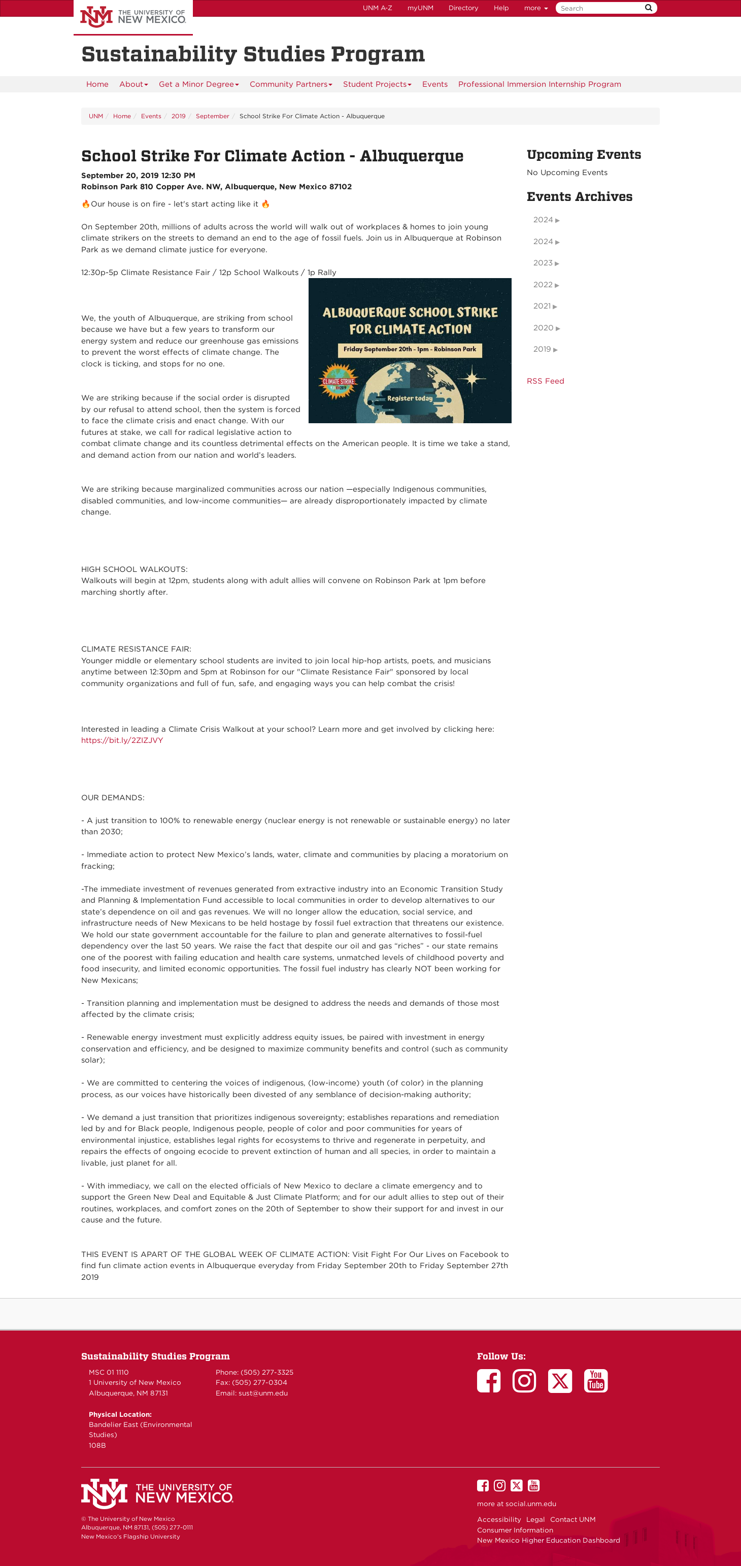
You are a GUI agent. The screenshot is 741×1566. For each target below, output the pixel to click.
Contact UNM (573, 1519)
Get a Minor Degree (199, 86)
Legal (535, 1519)
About (134, 86)
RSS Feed (545, 381)
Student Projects (377, 86)
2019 (179, 116)
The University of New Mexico (133, 18)
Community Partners (291, 86)
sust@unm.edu (263, 1393)
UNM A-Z (377, 8)
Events (435, 84)
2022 (543, 284)
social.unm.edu (531, 1504)
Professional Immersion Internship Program (539, 84)
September (212, 116)
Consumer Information (515, 1530)
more (536, 8)
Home (97, 84)
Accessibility (499, 1519)
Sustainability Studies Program (155, 1356)
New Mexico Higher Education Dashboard (548, 1540)
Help (501, 8)
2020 (543, 327)
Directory (464, 8)
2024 (543, 219)
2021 (542, 306)
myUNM (420, 8)
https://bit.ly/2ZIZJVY (122, 740)
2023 (543, 262)
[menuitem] (97, 84)
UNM (96, 116)
